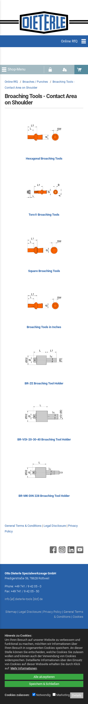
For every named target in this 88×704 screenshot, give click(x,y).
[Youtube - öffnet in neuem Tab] (79, 552)
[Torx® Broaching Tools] (44, 197)
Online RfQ (11, 81)
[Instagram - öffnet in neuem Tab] (61, 552)
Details (76, 695)
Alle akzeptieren (44, 677)
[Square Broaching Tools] (44, 253)
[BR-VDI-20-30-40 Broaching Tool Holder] (44, 422)
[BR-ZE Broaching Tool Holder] (44, 365)
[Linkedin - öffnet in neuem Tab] (70, 552)
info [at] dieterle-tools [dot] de (24, 599)
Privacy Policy (52, 611)
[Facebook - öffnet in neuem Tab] (53, 552)
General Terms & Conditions (23, 525)
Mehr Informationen (24, 668)
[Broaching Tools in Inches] (44, 309)
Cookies (78, 616)
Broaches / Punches (35, 81)
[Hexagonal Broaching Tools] (44, 141)
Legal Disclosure (55, 525)
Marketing (61, 695)
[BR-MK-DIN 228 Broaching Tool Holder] (44, 478)
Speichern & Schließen (44, 684)
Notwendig (41, 695)
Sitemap (11, 611)
